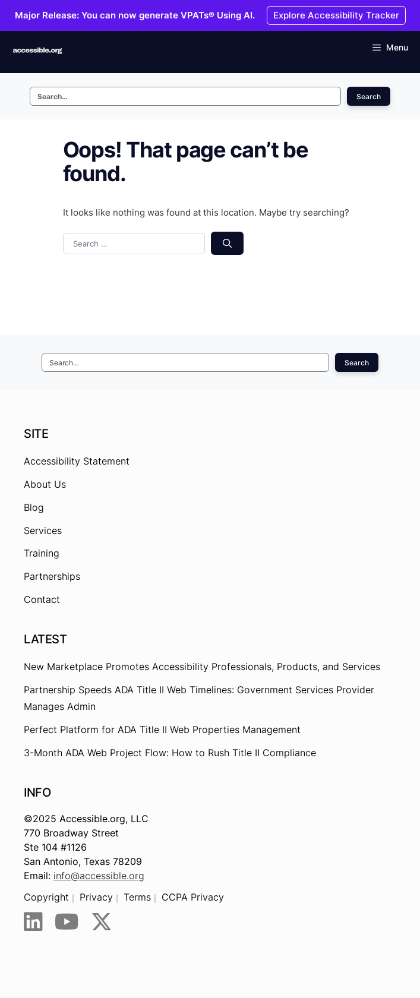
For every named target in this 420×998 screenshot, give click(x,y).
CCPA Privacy (193, 897)
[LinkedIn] (33, 922)
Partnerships (52, 576)
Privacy (96, 897)
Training (41, 553)
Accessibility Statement (77, 461)
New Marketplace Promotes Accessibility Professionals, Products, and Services (202, 666)
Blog (34, 507)
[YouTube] (67, 922)
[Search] (227, 243)
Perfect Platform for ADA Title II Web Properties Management (162, 729)
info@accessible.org (98, 876)
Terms (137, 897)
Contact (42, 599)
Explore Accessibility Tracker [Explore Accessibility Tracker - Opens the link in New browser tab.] (336, 15)
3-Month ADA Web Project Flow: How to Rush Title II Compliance (170, 753)
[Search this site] (185, 96)
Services (43, 530)
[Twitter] (101, 922)
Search (368, 96)
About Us (45, 484)
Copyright (46, 897)
